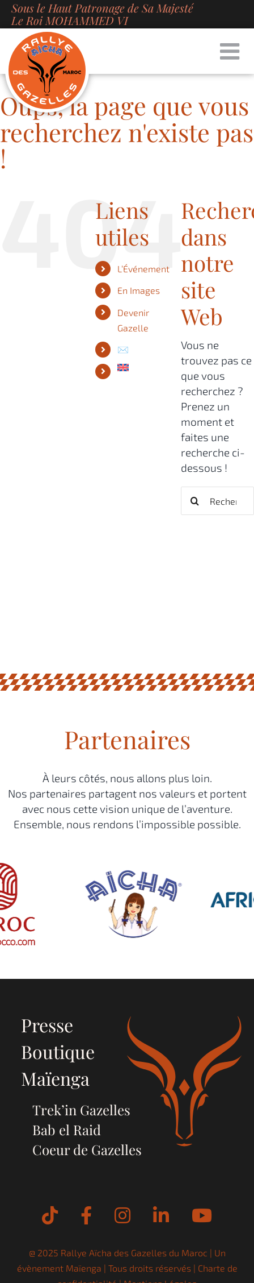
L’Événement (143, 268)
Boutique (58, 1051)
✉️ (123, 349)
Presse (47, 1024)
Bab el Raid (66, 1129)
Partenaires (127, 739)
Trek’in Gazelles (81, 1110)
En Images (138, 290)
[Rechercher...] (217, 501)
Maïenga (55, 1078)
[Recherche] (195, 501)
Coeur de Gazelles (87, 1149)
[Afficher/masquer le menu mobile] (231, 51)
